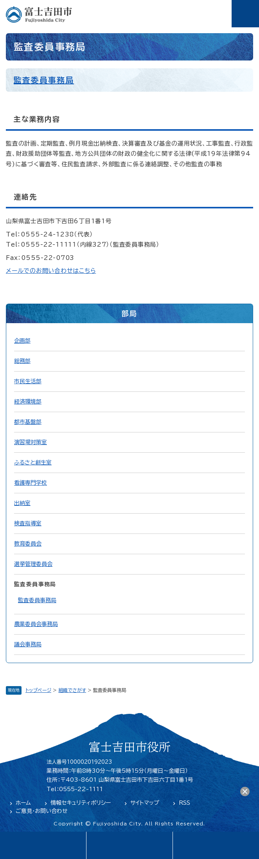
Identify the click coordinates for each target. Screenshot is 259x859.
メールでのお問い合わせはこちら (51, 271)
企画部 (22, 340)
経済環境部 (27, 401)
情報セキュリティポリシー (80, 803)
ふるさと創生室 (33, 462)
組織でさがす (72, 690)
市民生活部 (27, 381)
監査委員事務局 (44, 80)
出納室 (22, 503)
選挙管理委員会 (33, 564)
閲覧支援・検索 (216, 845)
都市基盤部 (27, 422)
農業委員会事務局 (36, 624)
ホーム (23, 803)
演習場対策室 (30, 442)
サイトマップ (144, 803)
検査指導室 (27, 523)
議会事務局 (27, 644)
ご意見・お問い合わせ (42, 811)
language (43, 845)
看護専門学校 (30, 483)
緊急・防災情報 (129, 845)
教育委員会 (27, 543)
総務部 (22, 361)
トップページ (38, 690)
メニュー (245, 13)
